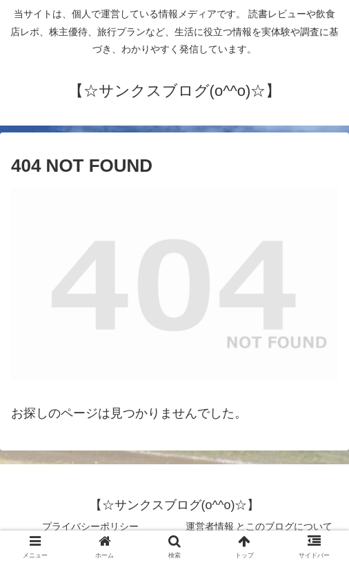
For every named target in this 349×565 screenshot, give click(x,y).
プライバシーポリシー (90, 526)
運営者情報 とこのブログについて (259, 526)
